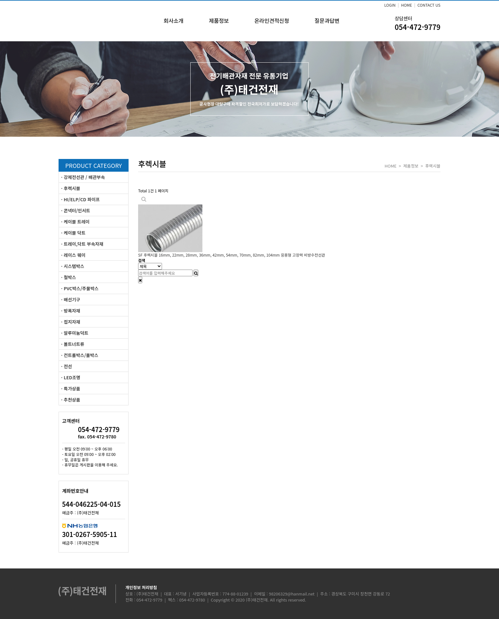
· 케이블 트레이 (75, 221)
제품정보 (219, 20)
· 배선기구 (70, 299)
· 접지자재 (70, 322)
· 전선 (66, 366)
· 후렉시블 (70, 188)
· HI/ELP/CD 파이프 (80, 199)
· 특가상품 (70, 388)
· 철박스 (68, 277)
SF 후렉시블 (231, 255)
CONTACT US (429, 5)
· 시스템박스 (72, 266)
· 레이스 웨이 (73, 255)
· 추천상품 (70, 399)
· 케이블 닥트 (73, 233)
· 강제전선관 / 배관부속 (83, 177)
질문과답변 (327, 20)
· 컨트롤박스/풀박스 (79, 355)
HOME (406, 5)
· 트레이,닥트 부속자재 (82, 244)
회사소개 (174, 20)
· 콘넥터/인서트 (75, 210)
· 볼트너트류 (72, 344)
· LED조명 (70, 377)
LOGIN (390, 5)
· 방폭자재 (70, 310)
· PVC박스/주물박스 (80, 288)
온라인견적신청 (271, 20)
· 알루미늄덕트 (74, 333)
